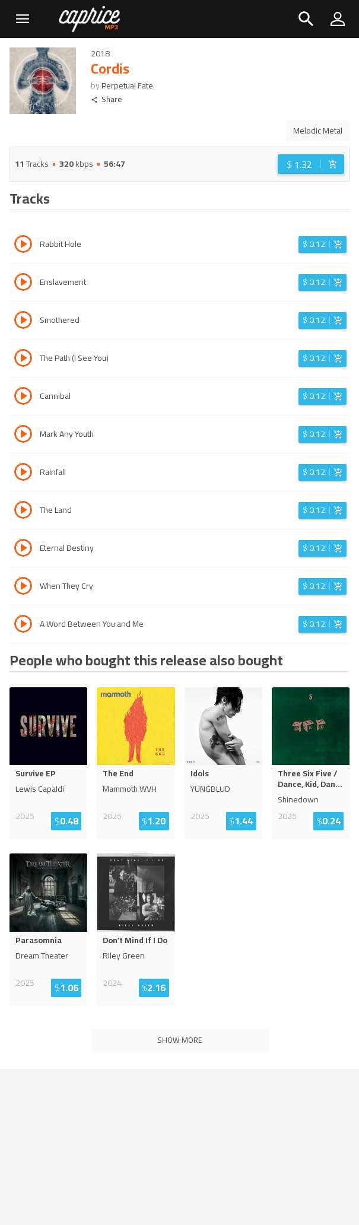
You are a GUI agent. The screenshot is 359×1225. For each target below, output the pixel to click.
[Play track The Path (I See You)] (23, 359)
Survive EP (35, 773)
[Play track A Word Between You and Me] (23, 625)
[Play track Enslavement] (23, 283)
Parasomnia (38, 940)
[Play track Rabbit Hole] (23, 245)
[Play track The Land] (23, 511)
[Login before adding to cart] (311, 164)
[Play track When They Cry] (23, 587)
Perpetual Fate (127, 85)
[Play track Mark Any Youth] (23, 435)
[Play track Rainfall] (23, 473)
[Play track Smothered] (23, 321)
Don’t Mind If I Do (135, 940)
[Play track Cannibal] (23, 397)
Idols (199, 773)
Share (106, 99)
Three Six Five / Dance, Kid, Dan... (310, 778)
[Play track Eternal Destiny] (23, 549)
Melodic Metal (317, 130)
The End (118, 773)
